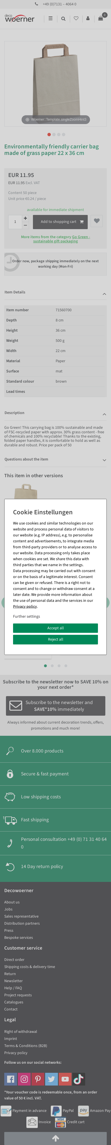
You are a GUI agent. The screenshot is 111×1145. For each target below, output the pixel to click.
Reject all (55, 639)
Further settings (26, 616)
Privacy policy (25, 606)
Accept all (55, 628)
